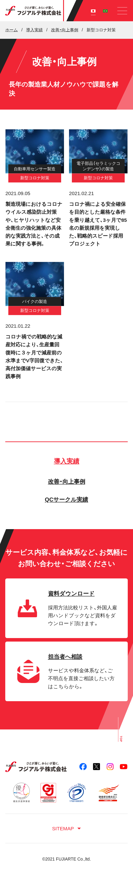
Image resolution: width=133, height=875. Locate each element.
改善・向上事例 (66, 481)
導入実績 (66, 461)
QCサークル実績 (66, 499)
